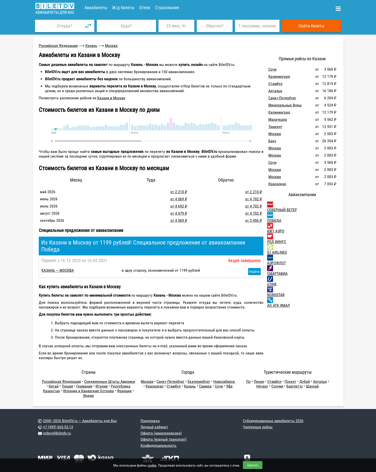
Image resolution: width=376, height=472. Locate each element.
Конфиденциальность (158, 445)
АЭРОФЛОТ (276, 263)
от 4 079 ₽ (178, 213)
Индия (88, 395)
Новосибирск (224, 381)
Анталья (275, 90)
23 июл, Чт (176, 25)
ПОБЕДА (274, 220)
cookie (152, 465)
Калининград (279, 76)
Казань (91, 45)
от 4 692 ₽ (178, 206)
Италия (102, 386)
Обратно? (214, 25)
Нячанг (262, 386)
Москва (111, 45)
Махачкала (277, 119)
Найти (254, 271)
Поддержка (150, 420)
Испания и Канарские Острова (88, 391)
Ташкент (275, 126)
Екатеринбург (199, 381)
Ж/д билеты (123, 7)
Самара (205, 386)
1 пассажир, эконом (257, 25)
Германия (84, 386)
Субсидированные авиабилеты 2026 (273, 420)
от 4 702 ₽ (253, 199)
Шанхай (312, 386)
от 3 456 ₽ (253, 220)
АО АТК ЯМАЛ (278, 305)
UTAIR (272, 284)
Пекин (259, 381)
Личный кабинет (154, 427)
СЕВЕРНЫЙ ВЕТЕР (282, 209)
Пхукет (290, 381)
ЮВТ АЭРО (275, 231)
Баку (272, 141)
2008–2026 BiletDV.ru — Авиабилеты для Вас (80, 420)
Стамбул (275, 83)
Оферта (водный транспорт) (163, 439)
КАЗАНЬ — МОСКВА (57, 270)
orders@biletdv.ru (57, 433)
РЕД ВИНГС (276, 241)
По (248, 381)
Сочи (272, 69)
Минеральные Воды (285, 105)
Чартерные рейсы (258, 427)
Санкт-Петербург (282, 98)
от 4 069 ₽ (178, 199)
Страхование (167, 7)
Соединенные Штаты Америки (109, 381)
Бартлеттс (294, 386)
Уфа (229, 386)
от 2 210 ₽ (178, 191)
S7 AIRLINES (277, 252)
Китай (54, 386)
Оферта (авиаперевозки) (161, 433)
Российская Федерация (58, 45)
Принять (252, 465)
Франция (124, 391)
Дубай (304, 381)
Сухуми (277, 386)
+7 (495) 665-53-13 (58, 427)
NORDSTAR (276, 294)
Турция (67, 386)
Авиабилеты (95, 7)
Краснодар (277, 184)
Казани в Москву (111, 98)
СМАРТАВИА (277, 273)
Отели (144, 7)
